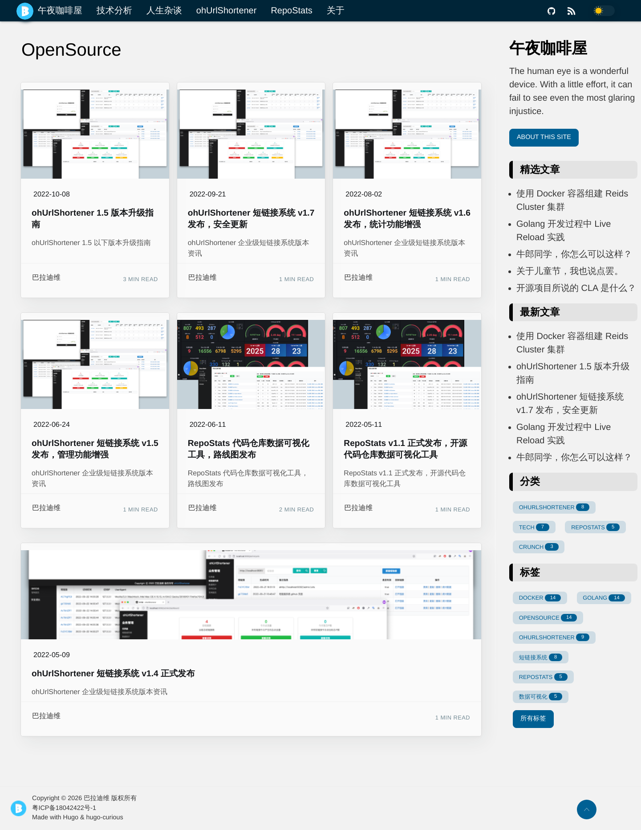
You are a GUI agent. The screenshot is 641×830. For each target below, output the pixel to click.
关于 (336, 11)
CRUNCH (539, 547)
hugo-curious (104, 817)
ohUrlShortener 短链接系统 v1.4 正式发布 (113, 674)
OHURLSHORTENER (554, 507)
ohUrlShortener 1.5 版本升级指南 (93, 219)
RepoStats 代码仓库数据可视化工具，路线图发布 (248, 449)
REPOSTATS (595, 527)
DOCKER (540, 598)
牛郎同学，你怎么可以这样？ (574, 254)
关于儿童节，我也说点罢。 (569, 271)
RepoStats (291, 11)
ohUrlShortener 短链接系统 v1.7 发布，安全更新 (251, 219)
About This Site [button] (544, 137)
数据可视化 (540, 696)
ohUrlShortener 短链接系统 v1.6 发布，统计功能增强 (407, 219)
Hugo (70, 817)
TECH (534, 527)
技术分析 (114, 11)
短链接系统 (540, 657)
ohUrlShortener (226, 11)
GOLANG (604, 598)
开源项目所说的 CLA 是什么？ (576, 288)
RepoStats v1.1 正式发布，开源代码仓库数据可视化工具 (405, 449)
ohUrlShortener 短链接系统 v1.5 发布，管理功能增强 (95, 449)
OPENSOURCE (548, 617)
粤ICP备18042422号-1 (64, 808)
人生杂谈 (164, 11)
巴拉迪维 (46, 278)
